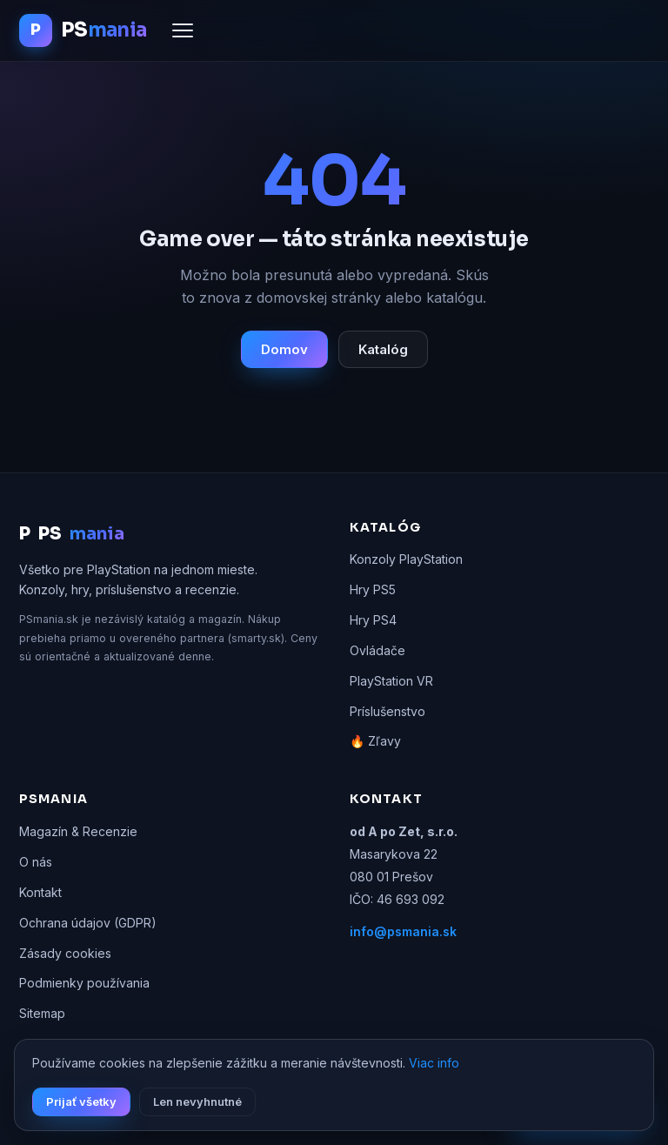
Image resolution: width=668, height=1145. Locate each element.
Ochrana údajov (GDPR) (88, 922)
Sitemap (42, 1013)
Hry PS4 (373, 620)
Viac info (434, 1062)
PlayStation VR (391, 680)
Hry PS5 (373, 589)
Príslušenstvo (387, 711)
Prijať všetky (81, 1101)
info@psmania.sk (403, 931)
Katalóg (383, 349)
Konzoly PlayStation (406, 559)
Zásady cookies (65, 953)
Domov (284, 349)
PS (71, 534)
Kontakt (40, 892)
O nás (35, 861)
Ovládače (377, 650)
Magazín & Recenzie (78, 831)
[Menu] (182, 30)
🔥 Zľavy (375, 740)
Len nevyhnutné (197, 1101)
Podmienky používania (84, 982)
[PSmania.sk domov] (82, 30)
